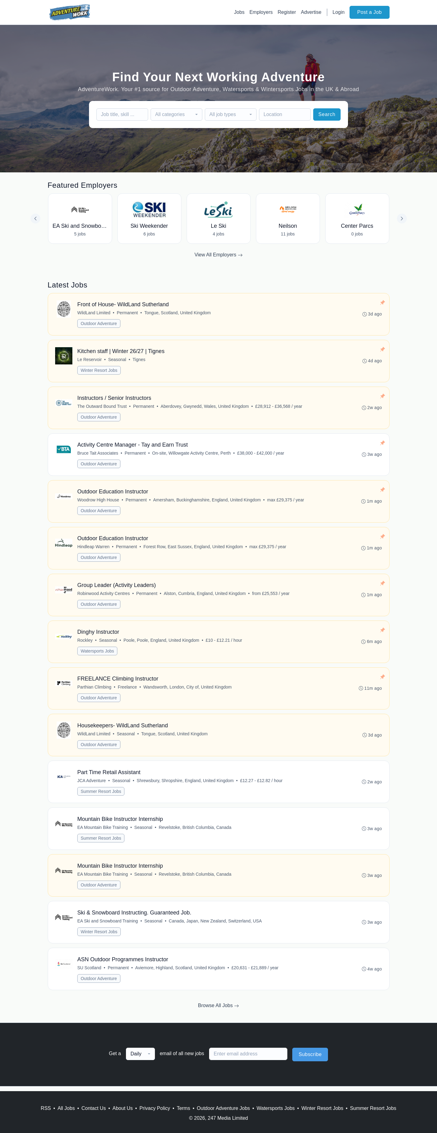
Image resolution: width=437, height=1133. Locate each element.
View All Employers (218, 255)
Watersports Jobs (97, 653)
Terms (183, 1108)
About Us (122, 1108)
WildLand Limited (94, 313)
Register (286, 12)
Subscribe (310, 1059)
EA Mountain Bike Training (103, 831)
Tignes (139, 360)
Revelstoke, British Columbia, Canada (195, 831)
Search (327, 114)
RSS (46, 1108)
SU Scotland (90, 972)
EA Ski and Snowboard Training (108, 925)
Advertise (311, 12)
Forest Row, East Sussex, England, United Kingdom (193, 548)
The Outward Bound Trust (102, 407)
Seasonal (117, 360)
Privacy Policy (155, 1108)
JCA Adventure (92, 783)
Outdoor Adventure (99, 323)
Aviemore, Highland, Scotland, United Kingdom (180, 972)
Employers (261, 12)
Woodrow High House (98, 501)
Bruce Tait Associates (98, 454)
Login (339, 12)
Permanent (127, 313)
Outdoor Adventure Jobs (223, 1108)
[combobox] (176, 114)
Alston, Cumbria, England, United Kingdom (205, 595)
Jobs (239, 12)
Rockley (85, 642)
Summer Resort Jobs (101, 794)
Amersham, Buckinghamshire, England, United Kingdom (207, 501)
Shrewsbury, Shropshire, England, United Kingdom (185, 783)
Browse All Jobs (218, 1010)
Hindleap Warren (94, 548)
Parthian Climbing (95, 689)
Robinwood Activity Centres (104, 595)
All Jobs (66, 1108)
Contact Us (94, 1108)
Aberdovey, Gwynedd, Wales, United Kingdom (205, 407)
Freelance (127, 689)
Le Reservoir (90, 360)
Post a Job (369, 12)
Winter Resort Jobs (99, 370)
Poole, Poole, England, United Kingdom (162, 642)
